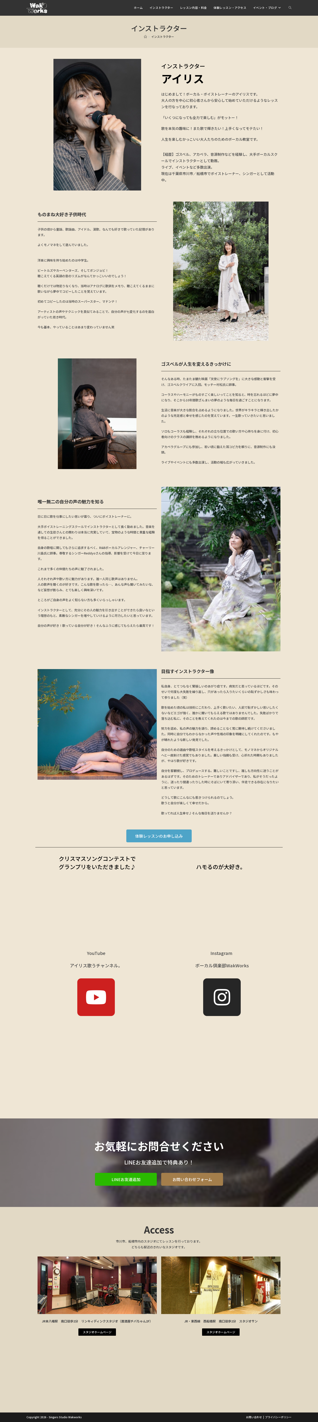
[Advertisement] (159, 1087)
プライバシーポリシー (278, 1417)
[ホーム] (145, 37)
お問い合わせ (254, 1417)
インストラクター (162, 37)
